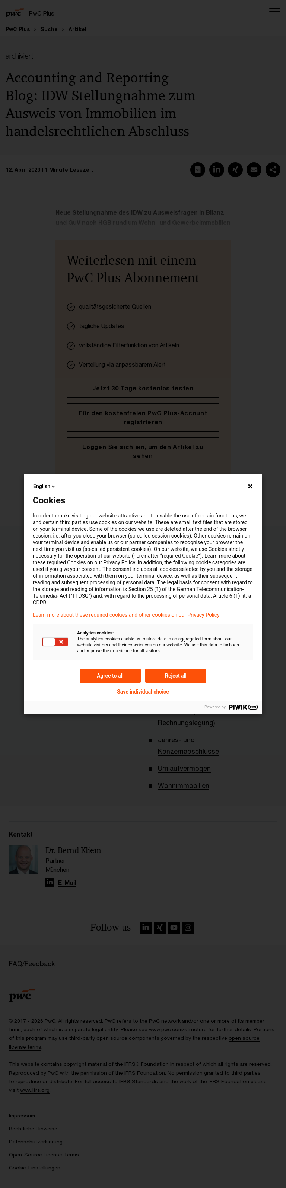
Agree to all (110, 676)
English (44, 486)
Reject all (176, 676)
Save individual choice (143, 692)
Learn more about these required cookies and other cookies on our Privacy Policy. (127, 615)
